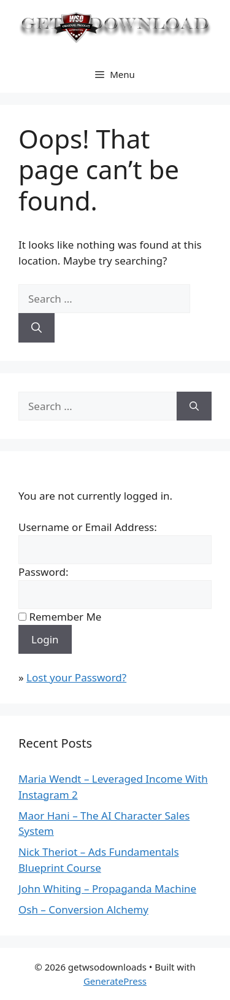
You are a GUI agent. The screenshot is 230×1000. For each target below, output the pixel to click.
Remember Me (65, 617)
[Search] (36, 328)
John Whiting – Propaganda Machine (107, 889)
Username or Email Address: (87, 527)
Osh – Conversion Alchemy (83, 909)
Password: (43, 572)
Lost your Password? (76, 677)
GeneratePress (115, 981)
